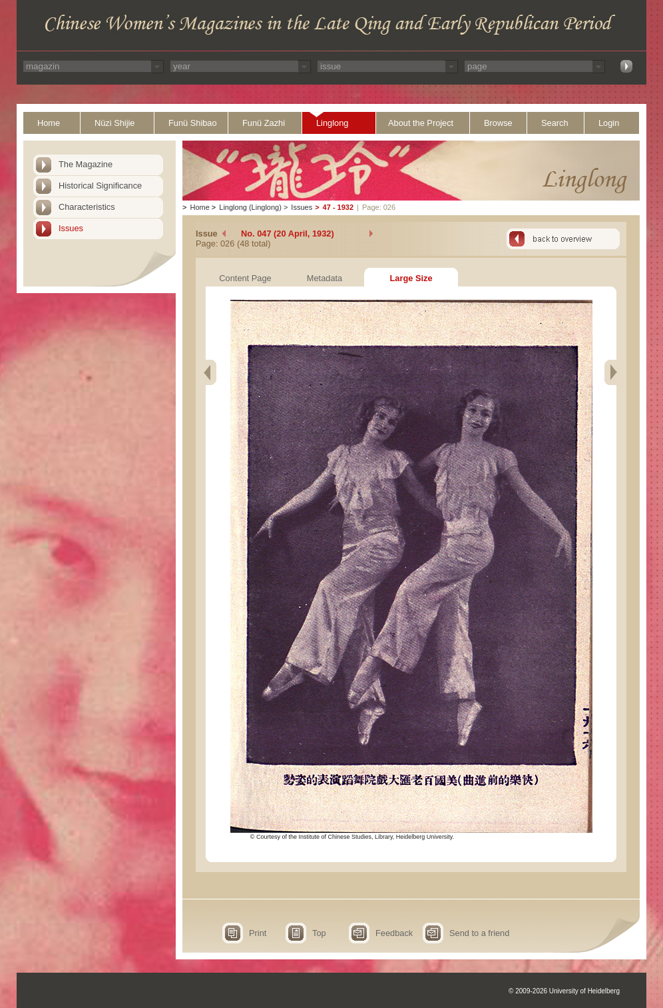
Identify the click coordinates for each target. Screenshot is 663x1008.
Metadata (324, 278)
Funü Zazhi (263, 123)
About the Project (420, 123)
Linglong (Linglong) (250, 207)
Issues (71, 228)
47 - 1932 (338, 207)
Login (608, 123)
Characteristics (87, 207)
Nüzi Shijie (114, 123)
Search (554, 123)
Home (48, 123)
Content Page (245, 278)
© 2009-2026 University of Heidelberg (564, 991)
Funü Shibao (192, 123)
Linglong (332, 123)
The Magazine (85, 164)
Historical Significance (100, 186)
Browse (498, 123)
